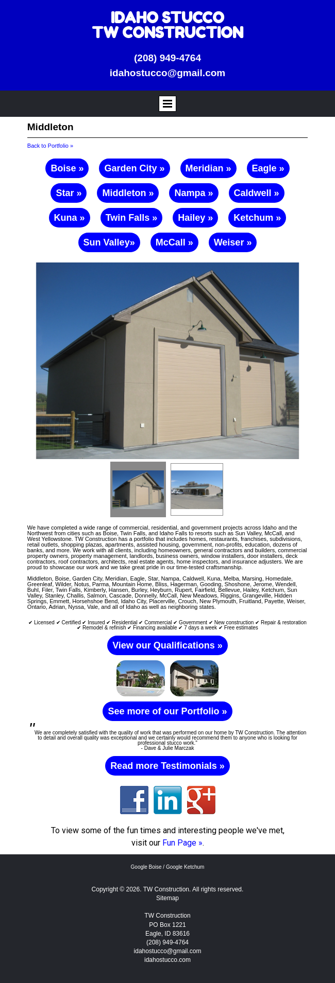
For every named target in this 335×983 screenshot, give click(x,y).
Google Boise (146, 867)
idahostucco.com (167, 959)
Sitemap (167, 898)
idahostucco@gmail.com (167, 72)
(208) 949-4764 (167, 57)
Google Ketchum (185, 867)
